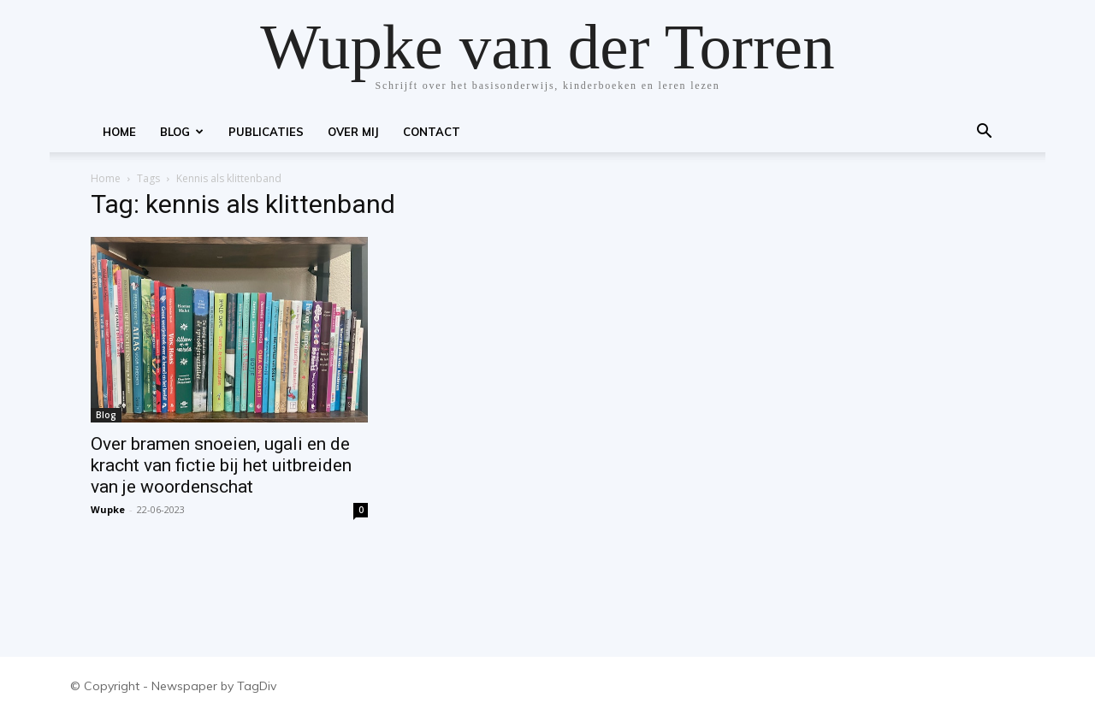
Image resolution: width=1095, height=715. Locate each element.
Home (119, 132)
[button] (983, 133)
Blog (182, 132)
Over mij (353, 132)
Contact (431, 132)
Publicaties (266, 132)
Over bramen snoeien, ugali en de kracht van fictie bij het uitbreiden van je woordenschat (221, 465)
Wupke (108, 509)
